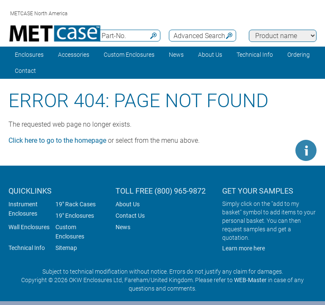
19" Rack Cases (75, 204)
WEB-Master (250, 280)
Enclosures (29, 54)
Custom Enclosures (129, 54)
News (176, 54)
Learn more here (243, 248)
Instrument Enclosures (23, 209)
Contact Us (130, 215)
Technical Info (26, 247)
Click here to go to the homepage (57, 140)
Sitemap (66, 247)
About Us (128, 204)
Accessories (73, 54)
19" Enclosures (74, 215)
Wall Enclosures (29, 227)
